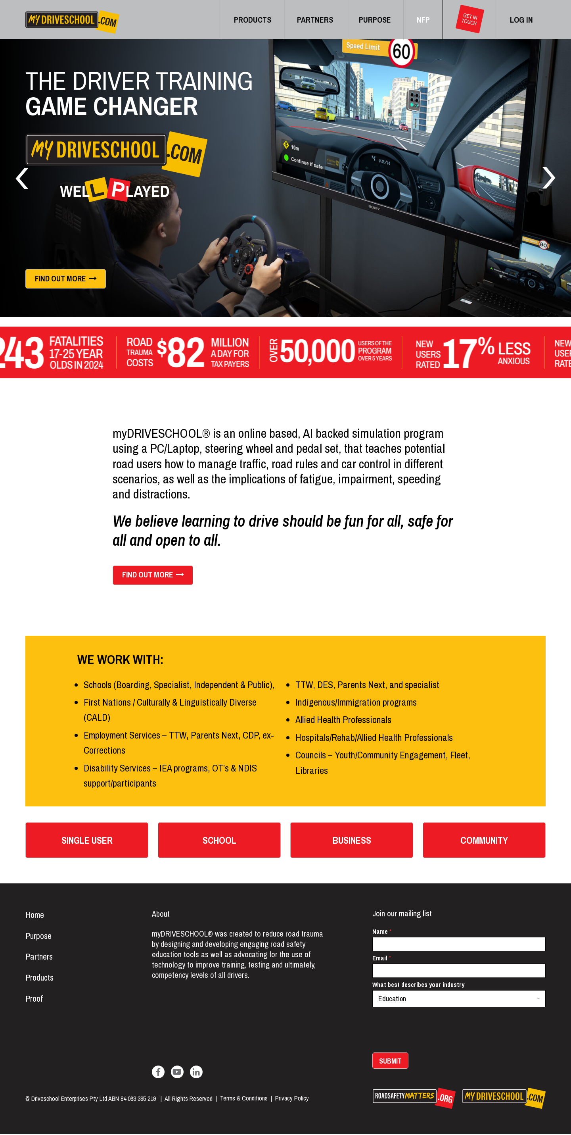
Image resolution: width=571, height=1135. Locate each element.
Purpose (38, 937)
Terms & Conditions (244, 1099)
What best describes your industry (418, 985)
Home (34, 916)
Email (381, 959)
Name (381, 932)
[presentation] (432, 1048)
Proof (34, 1000)
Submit (390, 1062)
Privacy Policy (292, 1099)
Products (39, 979)
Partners (39, 958)
